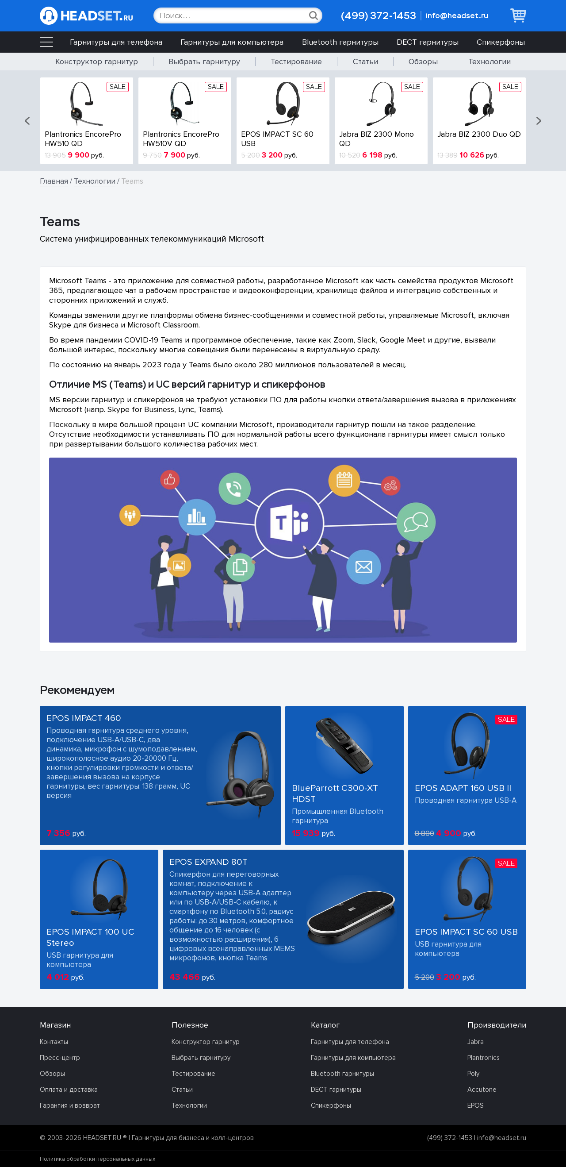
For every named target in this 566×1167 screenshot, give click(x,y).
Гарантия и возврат (70, 1105)
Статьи (365, 61)
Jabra (475, 1042)
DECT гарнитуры (428, 42)
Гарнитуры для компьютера (231, 42)
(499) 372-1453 (378, 16)
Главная (54, 181)
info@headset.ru (457, 15)
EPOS (475, 1105)
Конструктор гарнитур (96, 61)
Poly (473, 1074)
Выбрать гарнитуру (204, 61)
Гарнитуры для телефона (116, 42)
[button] (27, 120)
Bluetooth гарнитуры (340, 42)
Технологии (489, 61)
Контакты (54, 1042)
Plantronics (483, 1058)
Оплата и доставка (69, 1090)
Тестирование (296, 61)
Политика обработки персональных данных (97, 1159)
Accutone (482, 1090)
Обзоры (423, 61)
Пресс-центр (60, 1058)
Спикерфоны (501, 42)
